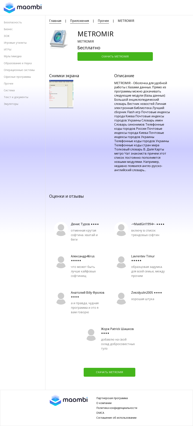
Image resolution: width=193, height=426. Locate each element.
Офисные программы (17, 76)
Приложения (79, 21)
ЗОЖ (6, 36)
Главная (55, 21)
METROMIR (126, 21)
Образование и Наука (18, 63)
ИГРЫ (7, 49)
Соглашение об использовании (116, 417)
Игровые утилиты (15, 42)
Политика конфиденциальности (116, 407)
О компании (104, 403)
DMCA (100, 412)
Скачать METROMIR (115, 56)
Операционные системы (19, 70)
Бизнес (8, 29)
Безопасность (13, 22)
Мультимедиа (12, 56)
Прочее (8, 83)
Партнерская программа (112, 398)
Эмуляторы (11, 104)
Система (9, 90)
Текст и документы (16, 97)
